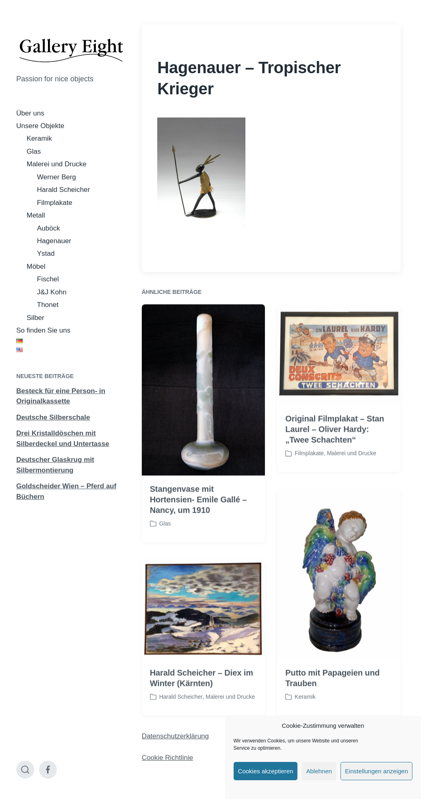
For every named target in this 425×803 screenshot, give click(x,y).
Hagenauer (54, 241)
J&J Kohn (52, 292)
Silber (35, 318)
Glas (34, 151)
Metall (36, 215)
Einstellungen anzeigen (376, 771)
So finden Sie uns (43, 330)
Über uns (30, 113)
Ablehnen (319, 771)
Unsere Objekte (40, 126)
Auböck (48, 228)
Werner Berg (56, 177)
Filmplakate (54, 203)
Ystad (45, 253)
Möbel (36, 266)
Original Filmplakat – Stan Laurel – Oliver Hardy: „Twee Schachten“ (334, 446)
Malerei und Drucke (57, 164)
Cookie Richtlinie (167, 758)
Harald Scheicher (63, 190)
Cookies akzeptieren (265, 771)
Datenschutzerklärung (175, 736)
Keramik (39, 138)
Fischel (48, 279)
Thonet (48, 305)
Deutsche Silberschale (53, 417)
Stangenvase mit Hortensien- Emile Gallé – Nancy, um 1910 (198, 516)
